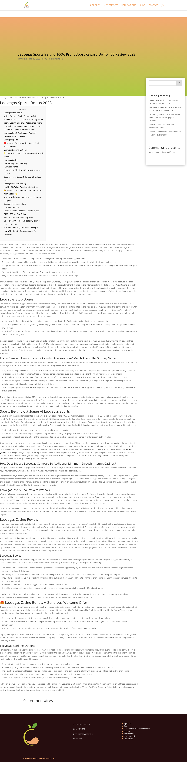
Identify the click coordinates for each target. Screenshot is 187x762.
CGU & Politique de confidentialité (137, 728)
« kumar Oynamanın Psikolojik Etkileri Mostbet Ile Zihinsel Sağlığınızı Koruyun (165, 117)
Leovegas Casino (11, 160)
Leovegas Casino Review (14, 136)
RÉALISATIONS (128, 5)
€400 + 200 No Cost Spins (15, 214)
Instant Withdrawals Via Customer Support (22, 197)
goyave (24, 59)
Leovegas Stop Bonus (13, 112)
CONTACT (153, 5)
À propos (127, 723)
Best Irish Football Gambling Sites (18, 217)
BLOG (142, 5)
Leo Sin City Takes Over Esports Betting (21, 187)
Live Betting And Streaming (15, 163)
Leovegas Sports (11, 139)
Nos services (128, 734)
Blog (125, 726)
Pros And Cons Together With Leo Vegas (21, 227)
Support (7, 200)
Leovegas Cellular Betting (15, 183)
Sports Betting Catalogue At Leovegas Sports (23, 123)
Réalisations (128, 739)
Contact (127, 731)
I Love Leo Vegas (11, 167)
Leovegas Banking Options (15, 150)
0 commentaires (56, 59)
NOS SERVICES (111, 5)
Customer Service (11, 207)
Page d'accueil (129, 736)
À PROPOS (95, 5)
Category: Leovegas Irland (15, 204)
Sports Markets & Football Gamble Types (21, 210)
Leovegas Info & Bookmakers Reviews (20, 133)
